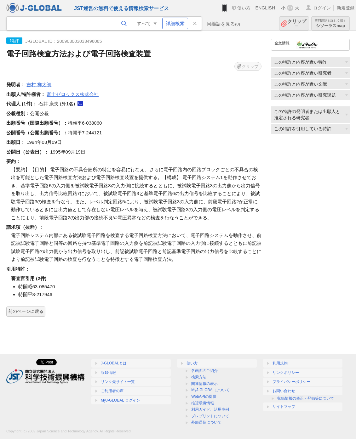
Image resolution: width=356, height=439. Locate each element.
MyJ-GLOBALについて (210, 390)
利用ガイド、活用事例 (210, 409)
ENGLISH (265, 7)
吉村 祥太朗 (38, 84)
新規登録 (345, 7)
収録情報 (108, 372)
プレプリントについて (210, 416)
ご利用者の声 (112, 391)
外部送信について (206, 422)
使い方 (243, 7)
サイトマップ (284, 406)
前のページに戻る (25, 311)
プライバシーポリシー (291, 382)
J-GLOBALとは (114, 363)
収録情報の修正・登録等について (305, 398)
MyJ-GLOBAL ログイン (120, 400)
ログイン (322, 7)
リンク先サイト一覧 (118, 382)
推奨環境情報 (202, 403)
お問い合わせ (284, 391)
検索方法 (198, 377)
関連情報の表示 (204, 383)
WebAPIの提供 (203, 396)
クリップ (296, 23)
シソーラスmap (330, 23)
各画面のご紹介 (204, 371)
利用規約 (280, 363)
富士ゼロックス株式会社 (73, 94)
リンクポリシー (286, 372)
